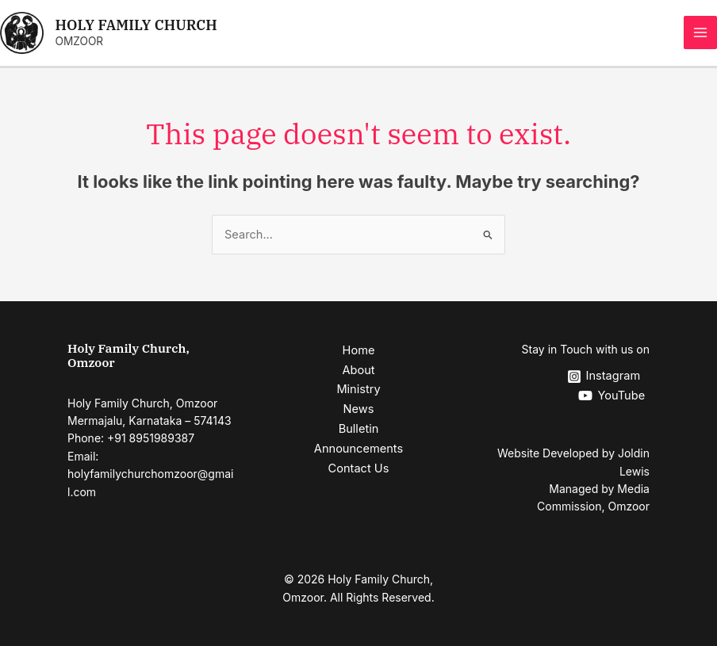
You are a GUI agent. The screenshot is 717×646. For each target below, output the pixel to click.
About (358, 370)
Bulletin (359, 429)
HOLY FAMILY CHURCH (136, 25)
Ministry (358, 389)
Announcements (358, 448)
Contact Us (358, 468)
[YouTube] (612, 395)
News (358, 409)
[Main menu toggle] (700, 32)
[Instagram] (603, 376)
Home (359, 350)
